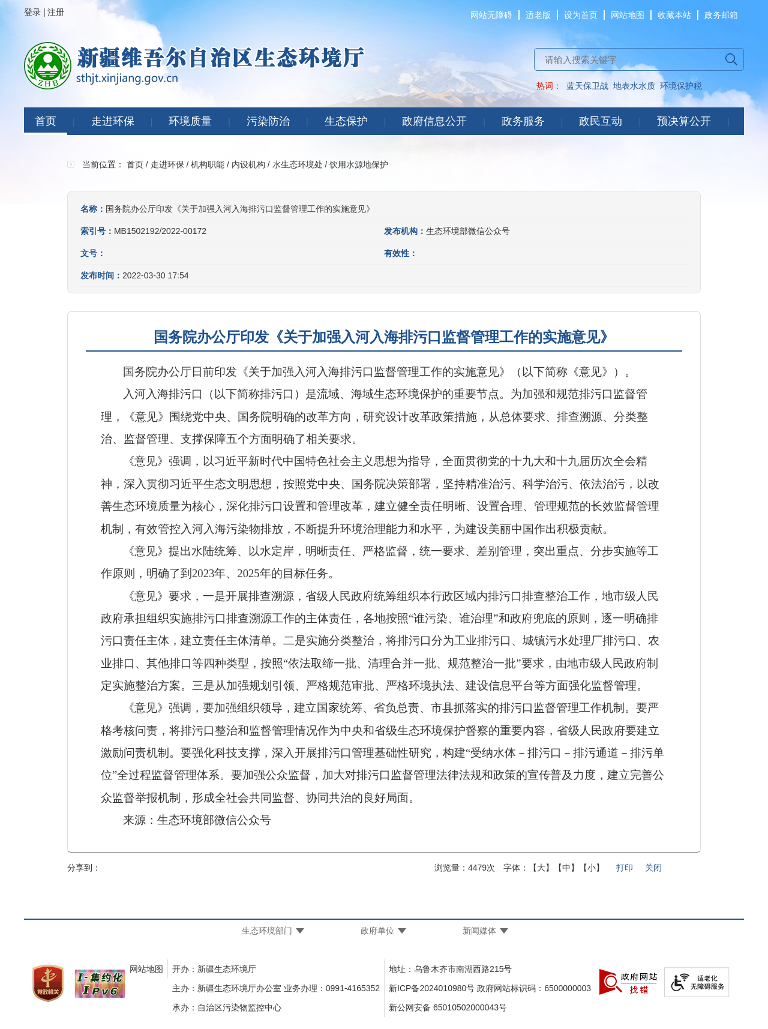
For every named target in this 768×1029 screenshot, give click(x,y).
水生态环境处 (297, 164)
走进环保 (112, 121)
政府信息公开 (434, 121)
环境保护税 (681, 86)
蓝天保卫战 (587, 86)
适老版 (538, 15)
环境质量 (190, 121)
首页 (45, 121)
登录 (32, 12)
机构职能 (207, 164)
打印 (624, 867)
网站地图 (627, 15)
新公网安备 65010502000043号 (448, 1007)
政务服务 (523, 121)
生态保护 (346, 121)
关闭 (653, 867)
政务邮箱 (721, 15)
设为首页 (581, 15)
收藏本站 (674, 15)
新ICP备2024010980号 (432, 988)
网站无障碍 (491, 15)
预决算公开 (684, 121)
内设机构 (248, 164)
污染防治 (268, 121)
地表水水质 (634, 86)
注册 (55, 12)
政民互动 (600, 121)
